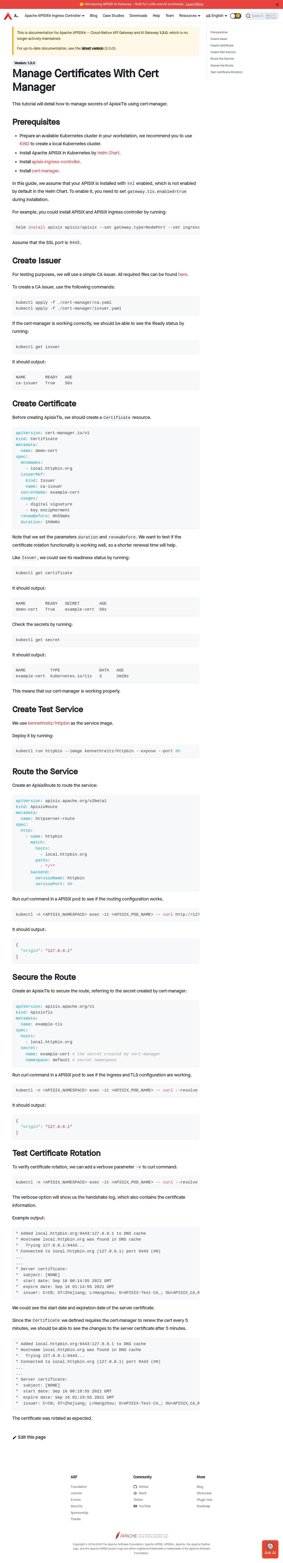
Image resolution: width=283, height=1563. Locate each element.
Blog (93, 16)
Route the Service (222, 59)
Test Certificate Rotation (226, 72)
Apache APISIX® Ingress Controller (53, 16)
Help (156, 16)
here (182, 274)
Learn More (194, 4)
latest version (92, 48)
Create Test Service (222, 52)
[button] (235, 16)
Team (169, 16)
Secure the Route (221, 65)
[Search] (261, 16)
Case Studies (113, 16)
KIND (24, 144)
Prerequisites (219, 32)
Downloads (138, 16)
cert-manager (45, 171)
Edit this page (29, 1437)
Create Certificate (221, 45)
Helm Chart (108, 153)
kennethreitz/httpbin (49, 723)
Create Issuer (218, 39)
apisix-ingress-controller (56, 162)
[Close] (277, 4)
